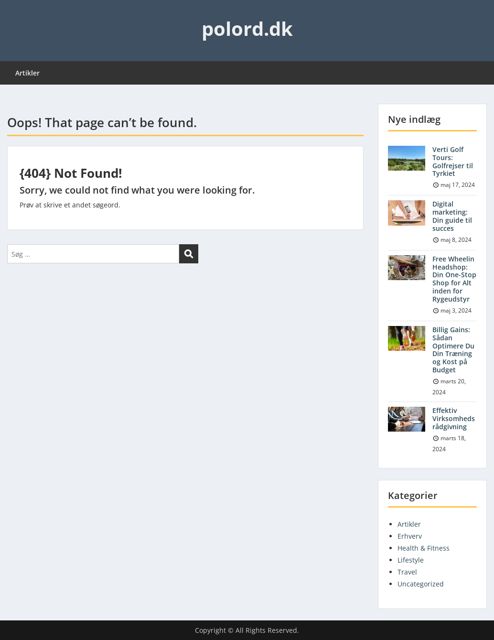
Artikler (27, 72)
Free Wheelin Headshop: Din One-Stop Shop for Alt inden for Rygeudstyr (454, 279)
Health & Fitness (423, 548)
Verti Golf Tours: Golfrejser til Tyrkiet (452, 161)
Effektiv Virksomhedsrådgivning (453, 418)
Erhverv (409, 536)
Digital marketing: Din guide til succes (452, 215)
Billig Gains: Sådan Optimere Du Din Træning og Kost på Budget (453, 349)
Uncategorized (420, 583)
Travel (407, 571)
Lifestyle (410, 559)
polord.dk (247, 28)
